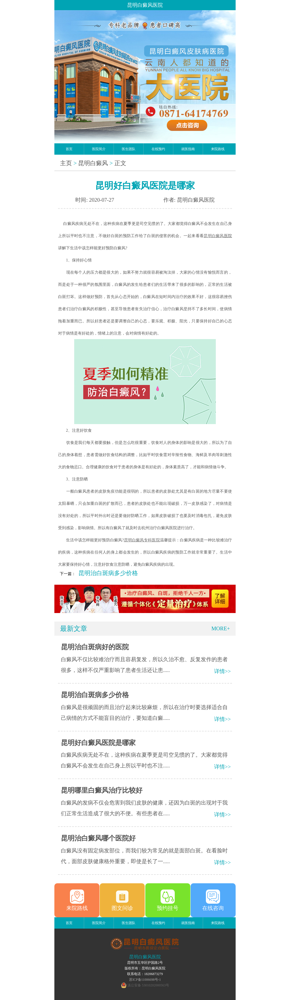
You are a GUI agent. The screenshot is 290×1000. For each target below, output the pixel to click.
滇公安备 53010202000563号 (148, 985)
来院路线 (218, 149)
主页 (66, 163)
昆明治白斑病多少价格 (108, 573)
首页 (69, 149)
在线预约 (158, 149)
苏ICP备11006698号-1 (145, 980)
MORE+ (220, 628)
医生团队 (128, 149)
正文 (120, 163)
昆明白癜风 (93, 163)
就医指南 (188, 149)
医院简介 (99, 149)
